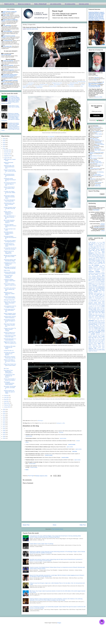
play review (102, 317)
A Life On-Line (91, 242)
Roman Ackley (51, 68)
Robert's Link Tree (9, 4)
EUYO (89, 281)
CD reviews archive (70, 4)
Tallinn (99, 336)
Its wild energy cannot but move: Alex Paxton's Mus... (9, 310)
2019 (4, 411)
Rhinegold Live (94, 323)
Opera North (91, 312)
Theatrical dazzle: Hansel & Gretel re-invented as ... (10, 317)
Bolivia (96, 252)
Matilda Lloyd (98, 185)
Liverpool (96, 297)
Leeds (96, 295)
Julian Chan (95, 160)
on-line (94, 310)
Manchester (94, 300)
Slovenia (103, 329)
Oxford (89, 315)
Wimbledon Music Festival (93, 349)
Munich (103, 300)
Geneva (99, 285)
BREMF (90, 254)
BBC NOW (97, 250)
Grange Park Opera (93, 289)
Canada (95, 263)
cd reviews (102, 265)
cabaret (96, 262)
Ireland (95, 293)
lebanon (89, 295)
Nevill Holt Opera (82, 81)
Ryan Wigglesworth (97, 131)
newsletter (90, 306)
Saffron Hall (98, 325)
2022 (4, 146)
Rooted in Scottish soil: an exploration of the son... (9, 333)
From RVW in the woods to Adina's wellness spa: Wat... (10, 289)
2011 (4, 426)
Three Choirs (94, 341)
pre (101, 319)
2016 (4, 417)
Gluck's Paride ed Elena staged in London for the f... (10, 285)
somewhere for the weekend (95, 331)
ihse (104, 291)
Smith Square (94, 330)
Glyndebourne (101, 286)
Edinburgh (94, 278)
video (99, 343)
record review (29, 436)
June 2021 (6, 397)
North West (96, 307)
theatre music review (96, 339)
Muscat (98, 301)
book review (101, 252)
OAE (92, 310)
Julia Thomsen (98, 149)
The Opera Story (98, 338)
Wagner (103, 343)
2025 (4, 140)
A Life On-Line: (99, 242)
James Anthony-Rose (94, 168)
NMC (96, 306)
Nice (93, 306)
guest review (102, 290)
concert (103, 270)
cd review (95, 265)
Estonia (97, 280)
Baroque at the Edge (101, 248)
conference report (92, 273)
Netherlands (97, 304)
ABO (89, 243)
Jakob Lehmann (98, 182)
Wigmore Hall (92, 348)
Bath (89, 249)
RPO (99, 324)
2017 (4, 415)
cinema (94, 267)
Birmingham (91, 252)
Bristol (97, 254)
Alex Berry (71, 86)
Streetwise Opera (91, 335)
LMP (100, 297)
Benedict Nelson (52, 86)
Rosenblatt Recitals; (92, 324)
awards (103, 245)
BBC (94, 250)
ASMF (97, 245)
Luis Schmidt (97, 136)
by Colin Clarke (99, 258)
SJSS (99, 329)
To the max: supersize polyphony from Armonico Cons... (10, 226)
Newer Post (26, 525)
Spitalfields (97, 332)
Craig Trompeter (93, 158)
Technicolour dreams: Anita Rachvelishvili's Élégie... (10, 260)
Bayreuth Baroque (95, 249)
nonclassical (99, 306)
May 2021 (6, 399)
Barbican (94, 248)
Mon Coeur (6, 368)
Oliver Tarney (97, 150)
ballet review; (102, 247)
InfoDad (103, 230)
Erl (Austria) (93, 280)
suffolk (103, 335)
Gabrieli (90, 285)
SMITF (89, 330)
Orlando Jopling (98, 134)
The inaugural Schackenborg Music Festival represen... (9, 383)
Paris (96, 316)
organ (101, 314)
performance (102, 316)
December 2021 (7, 150)
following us (40, 420)
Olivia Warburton (39, 86)
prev (104, 319)
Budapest (103, 256)
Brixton (93, 256)
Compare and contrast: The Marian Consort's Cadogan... (10, 329)
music (101, 301)
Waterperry (94, 344)
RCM (104, 320)
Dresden (90, 276)
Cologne (90, 270)
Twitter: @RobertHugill (40, 4)
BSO (100, 256)
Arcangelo (90, 245)
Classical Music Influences (94, 86)
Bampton (90, 248)
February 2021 (7, 405)
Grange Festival (101, 288)
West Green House (100, 346)
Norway (98, 309)
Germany (90, 286)
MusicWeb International (99, 227)
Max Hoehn (96, 146)
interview (61, 432)
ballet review (96, 247)
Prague (98, 319)
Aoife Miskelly (70, 84)
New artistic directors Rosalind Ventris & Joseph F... (8, 233)
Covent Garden (94, 274)
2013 (4, 423)
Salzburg (95, 326)
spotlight (93, 334)
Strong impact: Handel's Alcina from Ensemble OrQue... (9, 197)
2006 (4, 436)
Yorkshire (95, 350)
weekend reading (91, 346)
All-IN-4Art (96, 244)
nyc (101, 309)
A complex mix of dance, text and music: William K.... (9, 192)
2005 (4, 438)
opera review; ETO (96, 314)
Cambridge (90, 263)
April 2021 (6, 401)
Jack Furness (31, 83)
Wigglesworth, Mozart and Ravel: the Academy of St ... (10, 343)
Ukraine (97, 342)
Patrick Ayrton (98, 174)
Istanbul (98, 293)
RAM (101, 320)
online (98, 310)
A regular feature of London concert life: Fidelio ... (10, 336)
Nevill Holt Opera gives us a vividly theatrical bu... (10, 339)
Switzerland (95, 336)
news (103, 305)
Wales (89, 344)
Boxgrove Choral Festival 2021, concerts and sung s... (10, 171)
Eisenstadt (90, 279)
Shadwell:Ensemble (74, 83)
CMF (95, 268)
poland (89, 319)
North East (90, 307)
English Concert (101, 279)
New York (94, 305)
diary (103, 275)
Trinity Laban (100, 341)
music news (97, 302)
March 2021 (7, 403)
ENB (96, 279)
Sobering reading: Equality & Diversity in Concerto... (10, 273)
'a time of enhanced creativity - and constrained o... (8, 276)
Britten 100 (99, 255)
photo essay (96, 317)
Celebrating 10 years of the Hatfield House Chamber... (10, 264)
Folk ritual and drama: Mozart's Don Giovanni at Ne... (10, 237)
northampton (102, 307)
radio (99, 320)
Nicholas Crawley (44, 84)
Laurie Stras (92, 179)
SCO (92, 327)
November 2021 (7, 152)
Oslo (104, 314)
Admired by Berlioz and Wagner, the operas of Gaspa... (9, 392)
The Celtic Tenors (94, 138)
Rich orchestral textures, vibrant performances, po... (9, 175)
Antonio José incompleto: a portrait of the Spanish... (10, 379)
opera (103, 310)
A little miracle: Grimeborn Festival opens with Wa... (10, 357)
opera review (35, 29)
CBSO (101, 263)
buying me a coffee (61, 423)
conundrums (98, 273)
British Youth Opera (92, 255)
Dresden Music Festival (97, 277)
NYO (104, 309)
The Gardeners (100, 337)
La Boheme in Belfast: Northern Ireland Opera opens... (9, 281)
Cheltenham (95, 266)
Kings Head (93, 294)
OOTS (100, 310)
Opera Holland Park (92, 311)
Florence (96, 284)
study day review (98, 335)
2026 (4, 138)
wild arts (99, 348)
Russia (103, 324)
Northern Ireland (92, 309)
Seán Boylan (29, 84)
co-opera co (99, 268)
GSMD (89, 290)
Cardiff (98, 263)
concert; (103, 271)
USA (100, 342)
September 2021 (8, 155)
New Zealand (99, 305)
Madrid (89, 300)
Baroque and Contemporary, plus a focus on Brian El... (10, 256)
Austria (100, 245)
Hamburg (90, 291)
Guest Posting (95, 290)
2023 (4, 144)
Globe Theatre (95, 286)
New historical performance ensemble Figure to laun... (10, 184)
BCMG (89, 251)
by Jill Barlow (97, 259)
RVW (89, 325)
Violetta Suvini (97, 127)
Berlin (103, 251)
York (92, 350)
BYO (93, 262)
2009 (4, 430)
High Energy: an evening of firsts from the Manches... (10, 268)
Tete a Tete (93, 337)
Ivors (104, 293)
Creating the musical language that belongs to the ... (10, 179)
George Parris (98, 161)
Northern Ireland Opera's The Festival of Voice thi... (9, 188)
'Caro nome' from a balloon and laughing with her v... (10, 241)
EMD (94, 279)
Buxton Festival (99, 257)
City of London (98, 267)
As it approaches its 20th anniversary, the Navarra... (9, 376)
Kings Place (99, 294)
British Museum (102, 254)
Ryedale (93, 325)
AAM (103, 242)
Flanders (93, 284)
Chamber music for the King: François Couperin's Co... (9, 252)
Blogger (59, 622)
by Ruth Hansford (96, 261)
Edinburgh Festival (101, 278)
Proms (95, 320)
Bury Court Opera (91, 257)
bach (89, 247)
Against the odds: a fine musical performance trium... (9, 167)
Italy (101, 293)
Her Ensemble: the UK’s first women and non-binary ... (10, 248)
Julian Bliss (97, 184)
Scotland (96, 327)
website (103, 344)
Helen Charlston (100, 144)
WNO (100, 349)
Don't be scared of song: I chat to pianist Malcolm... (10, 297)
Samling (98, 326)
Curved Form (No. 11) (8, 350)
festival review (94, 283)
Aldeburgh (90, 244)
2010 (4, 428)
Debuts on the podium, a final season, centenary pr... (9, 361)
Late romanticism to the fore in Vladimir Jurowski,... (10, 307)
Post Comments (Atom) (57, 529)
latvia (104, 294)
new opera (90, 305)
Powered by (96, 120)
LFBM (101, 296)
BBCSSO (103, 250)
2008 (4, 432)
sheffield (96, 329)
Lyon (104, 299)
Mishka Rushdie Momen (98, 175)
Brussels (97, 256)
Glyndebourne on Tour (92, 288)
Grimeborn (102, 289)
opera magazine (101, 311)
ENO (89, 280)
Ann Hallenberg (100, 172)
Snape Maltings (101, 330)
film (97, 283)
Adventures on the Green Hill (98, 243)
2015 (4, 419)
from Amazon (96, 209)
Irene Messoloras (98, 143)
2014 (4, 421)
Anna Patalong (57, 84)
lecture (93, 295)
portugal (93, 319)
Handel (95, 291)
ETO (100, 280)
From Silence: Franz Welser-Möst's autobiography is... (8, 371)
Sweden (90, 336)
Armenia (94, 245)
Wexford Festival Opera (99, 347)
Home (26, 469)
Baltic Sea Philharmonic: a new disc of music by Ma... (9, 217)
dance (89, 275)
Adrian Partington (98, 140)
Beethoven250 (96, 251)
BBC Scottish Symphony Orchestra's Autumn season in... (9, 221)
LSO (101, 299)
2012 (4, 424)
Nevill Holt (28, 29)
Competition (96, 270)
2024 (4, 142)
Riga (98, 323)
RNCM (103, 323)
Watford (99, 344)
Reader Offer (91, 322)
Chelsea (90, 266)
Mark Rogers (39, 87)
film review (101, 283)
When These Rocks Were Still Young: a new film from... (9, 325)
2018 (4, 413)
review (89, 323)
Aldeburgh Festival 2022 (9, 299)
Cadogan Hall (101, 262)
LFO (104, 296)
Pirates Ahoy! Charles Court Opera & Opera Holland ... (10, 365)
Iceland (100, 291)
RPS (101, 324)
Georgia (103, 285)
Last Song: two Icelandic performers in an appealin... (9, 353)
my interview (51, 136)
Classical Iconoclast (102, 224)
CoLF (103, 268)
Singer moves (7, 270)
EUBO (103, 280)
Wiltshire (103, 348)
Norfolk (103, 306)
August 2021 (7, 157)
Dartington (94, 275)
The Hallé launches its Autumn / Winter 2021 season (9, 245)
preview (91, 320)
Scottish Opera (101, 327)
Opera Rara (98, 312)
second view (91, 329)
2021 (4, 148)
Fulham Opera (102, 284)
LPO (99, 299)
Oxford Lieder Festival (97, 315)
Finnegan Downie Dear (57, 83)
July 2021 (6, 395)
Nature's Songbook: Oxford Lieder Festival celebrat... (10, 314)
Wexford (90, 347)
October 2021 (7, 153)
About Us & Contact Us (24, 4)
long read (95, 299)
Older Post (83, 525)
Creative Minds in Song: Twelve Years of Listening (41, 543)
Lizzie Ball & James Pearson (96, 162)
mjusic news (99, 300)
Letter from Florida (96, 296)
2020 (4, 409)
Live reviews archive (55, 4)
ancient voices (101, 244)
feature (99, 281)
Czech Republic (102, 274)
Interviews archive (84, 4)
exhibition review (94, 281)
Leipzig (89, 296)
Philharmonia (91, 317)
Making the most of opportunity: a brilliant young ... (9, 293)
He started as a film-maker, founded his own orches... (10, 347)
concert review (48, 455)
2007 (4, 434)
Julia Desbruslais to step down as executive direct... (9, 204)
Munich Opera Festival (92, 301)
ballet (92, 247)
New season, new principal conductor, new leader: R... (10, 387)
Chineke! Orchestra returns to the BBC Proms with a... (10, 208)
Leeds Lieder (102, 295)
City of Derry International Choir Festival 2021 (9, 200)
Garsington (94, 285)
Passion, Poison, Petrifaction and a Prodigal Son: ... (8, 213)
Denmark (99, 275)
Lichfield (90, 297)
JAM (89, 294)
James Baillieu (96, 139)
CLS (92, 268)
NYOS (89, 310)
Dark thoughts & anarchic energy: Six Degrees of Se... (9, 321)
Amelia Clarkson (98, 165)
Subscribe (96, 115)
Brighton (94, 254)
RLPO (100, 323)
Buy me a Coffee (98, 97)
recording (103, 322)
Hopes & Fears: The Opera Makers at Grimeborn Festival (10, 303)
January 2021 (7, 407)
